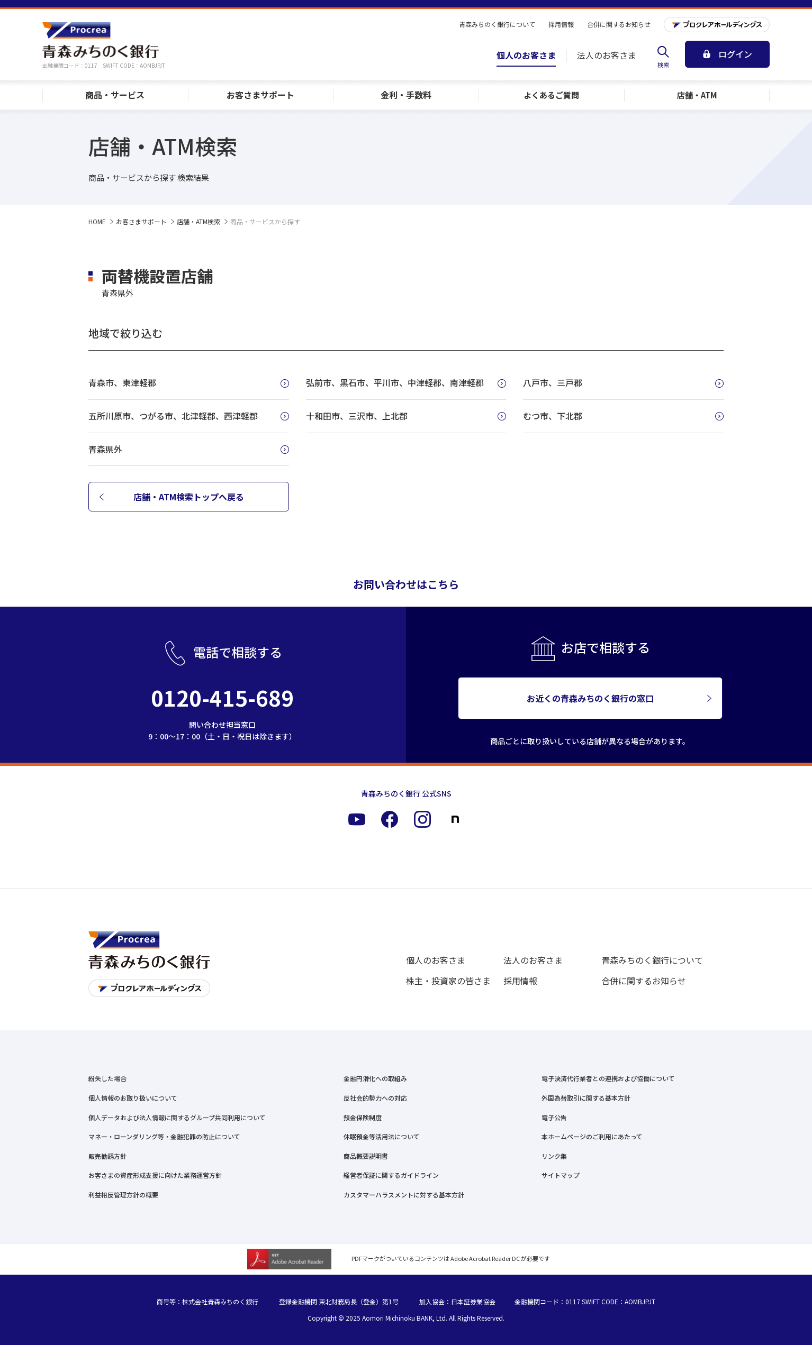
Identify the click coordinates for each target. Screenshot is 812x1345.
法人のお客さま (533, 960)
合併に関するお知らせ (643, 980)
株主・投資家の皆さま (448, 980)
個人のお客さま (435, 960)
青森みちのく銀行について (652, 960)
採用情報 (520, 980)
